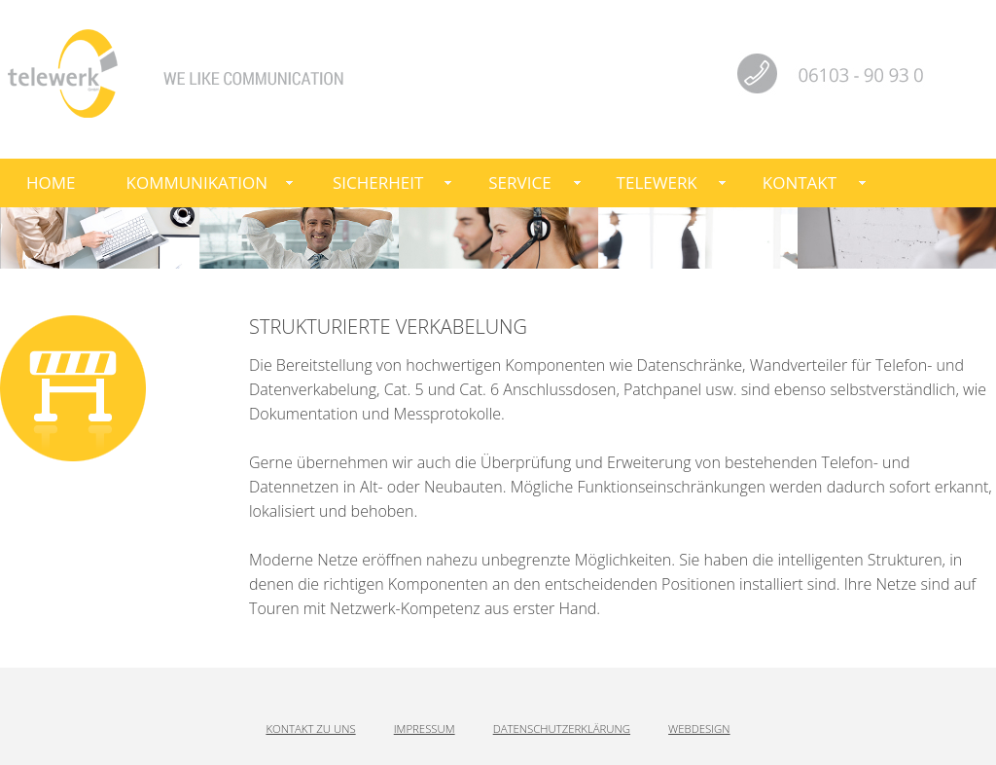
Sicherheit (378, 182)
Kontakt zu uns (310, 728)
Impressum (424, 728)
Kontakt (799, 182)
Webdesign (698, 728)
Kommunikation (196, 182)
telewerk (657, 182)
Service (519, 182)
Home (51, 182)
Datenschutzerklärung (561, 728)
